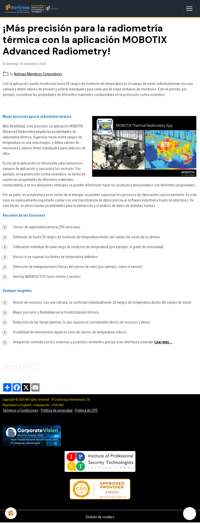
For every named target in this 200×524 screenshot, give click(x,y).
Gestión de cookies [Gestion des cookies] (100, 517)
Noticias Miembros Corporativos (38, 74)
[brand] (32, 8)
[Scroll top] (189, 513)
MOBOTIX (29, 366)
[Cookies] (11, 513)
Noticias (11, 366)
